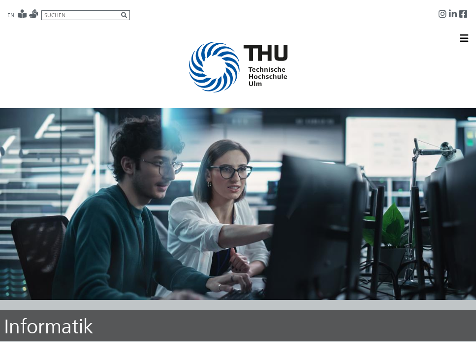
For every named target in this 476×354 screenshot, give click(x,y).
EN (10, 15)
